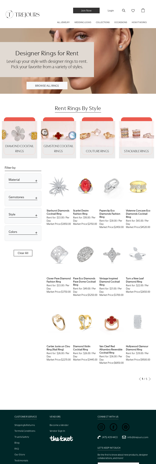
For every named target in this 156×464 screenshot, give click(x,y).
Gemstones (16, 197)
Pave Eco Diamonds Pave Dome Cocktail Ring (84, 281)
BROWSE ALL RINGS (47, 85)
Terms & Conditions (24, 431)
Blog (17, 442)
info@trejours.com (135, 437)
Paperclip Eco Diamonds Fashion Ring (109, 213)
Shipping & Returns (24, 425)
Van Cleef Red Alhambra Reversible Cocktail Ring (110, 349)
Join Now (86, 10)
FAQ (16, 448)
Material (14, 179)
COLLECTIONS (103, 22)
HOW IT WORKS (139, 22)
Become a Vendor (59, 425)
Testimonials (21, 460)
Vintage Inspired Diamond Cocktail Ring (109, 281)
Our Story (19, 454)
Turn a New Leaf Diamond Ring (135, 280)
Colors (13, 232)
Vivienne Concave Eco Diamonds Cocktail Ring (138, 213)
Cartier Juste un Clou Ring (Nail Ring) (58, 348)
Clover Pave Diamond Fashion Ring (59, 280)
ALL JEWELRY (63, 22)
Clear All (23, 253)
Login (111, 10)
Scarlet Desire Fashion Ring (81, 212)
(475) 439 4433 (108, 437)
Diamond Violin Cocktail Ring (81, 348)
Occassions (120, 22)
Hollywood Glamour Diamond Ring (137, 348)
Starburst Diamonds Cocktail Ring (58, 212)
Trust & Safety (21, 437)
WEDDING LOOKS (82, 22)
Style (12, 214)
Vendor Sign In (57, 431)
